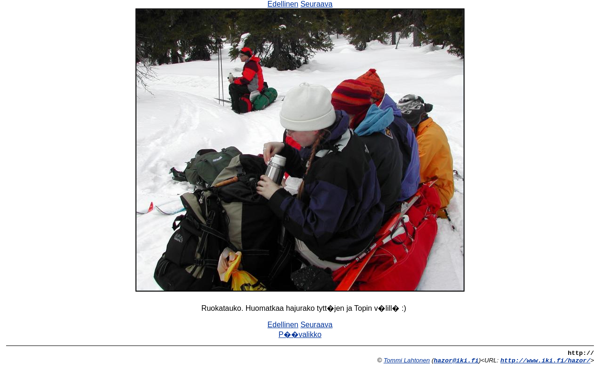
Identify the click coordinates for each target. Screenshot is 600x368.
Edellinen (283, 4)
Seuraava (316, 4)
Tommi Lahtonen (406, 360)
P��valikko (300, 334)
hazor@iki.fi (456, 360)
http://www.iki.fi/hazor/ (545, 360)
